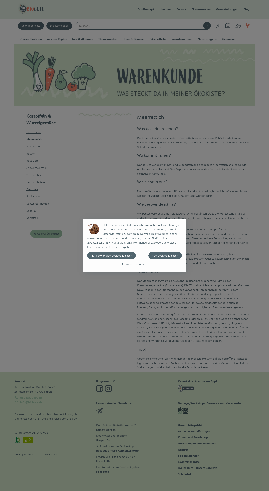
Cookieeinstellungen (134, 264)
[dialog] (134, 245)
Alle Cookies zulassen (165, 255)
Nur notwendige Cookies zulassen (111, 255)
